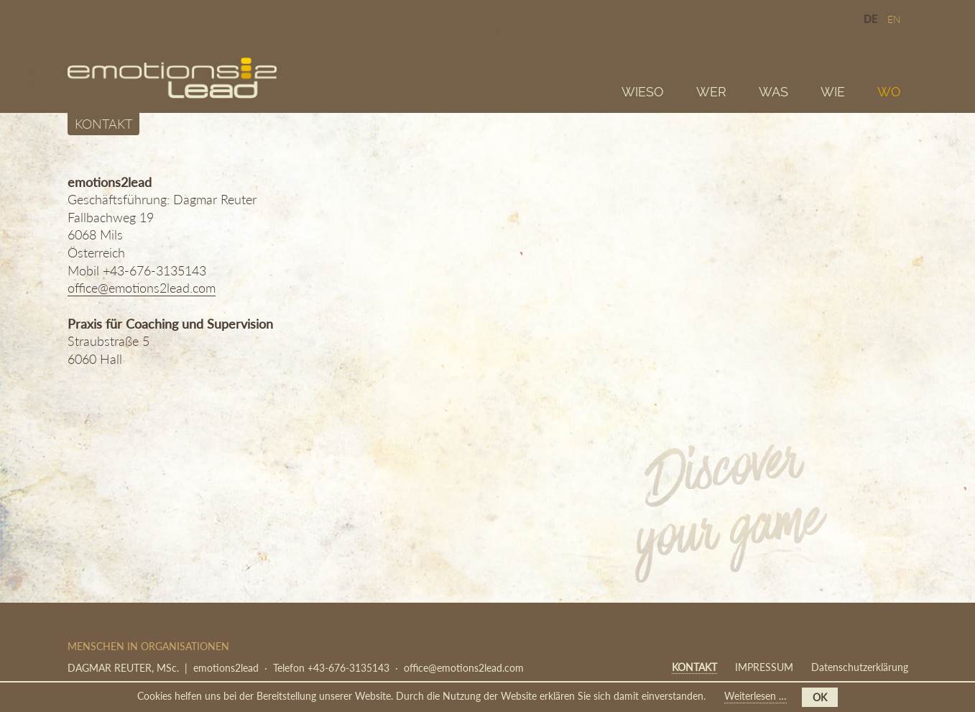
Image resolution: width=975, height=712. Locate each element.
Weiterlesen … (755, 696)
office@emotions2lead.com (142, 288)
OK (820, 697)
